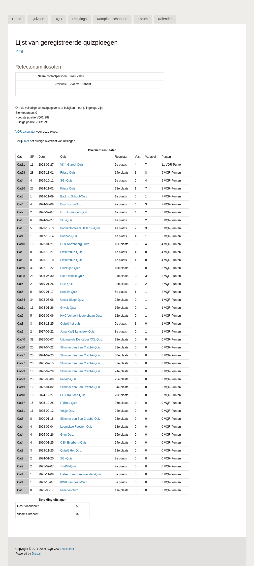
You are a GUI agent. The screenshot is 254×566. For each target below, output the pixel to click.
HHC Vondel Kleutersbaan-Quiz (81, 315)
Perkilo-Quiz (68, 379)
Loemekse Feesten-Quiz (76, 426)
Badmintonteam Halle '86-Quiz (80, 228)
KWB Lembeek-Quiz (73, 482)
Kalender (165, 19)
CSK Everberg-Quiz (73, 442)
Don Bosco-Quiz (71, 204)
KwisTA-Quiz (68, 292)
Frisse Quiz (67, 172)
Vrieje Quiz (67, 411)
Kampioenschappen (112, 19)
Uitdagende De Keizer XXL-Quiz (81, 339)
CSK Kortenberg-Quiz (74, 244)
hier (26, 141)
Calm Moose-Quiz (72, 276)
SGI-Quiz (66, 180)
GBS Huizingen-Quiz (74, 212)
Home (16, 19)
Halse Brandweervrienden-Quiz (80, 474)
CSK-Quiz (66, 284)
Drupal (36, 553)
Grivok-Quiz (68, 307)
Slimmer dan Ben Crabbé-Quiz (80, 347)
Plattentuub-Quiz (71, 252)
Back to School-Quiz (73, 196)
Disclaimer (67, 549)
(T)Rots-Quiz (68, 403)
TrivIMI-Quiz (68, 466)
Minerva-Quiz (69, 490)
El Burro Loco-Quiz (72, 395)
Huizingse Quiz (70, 268)
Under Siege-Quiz (72, 300)
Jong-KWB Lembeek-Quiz (77, 331)
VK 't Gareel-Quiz (71, 164)
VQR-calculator (25, 131)
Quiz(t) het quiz (70, 323)
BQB (58, 19)
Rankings (79, 19)
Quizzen (38, 19)
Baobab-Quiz (69, 236)
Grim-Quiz (67, 434)
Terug (19, 51)
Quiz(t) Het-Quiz (71, 450)
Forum (143, 19)
